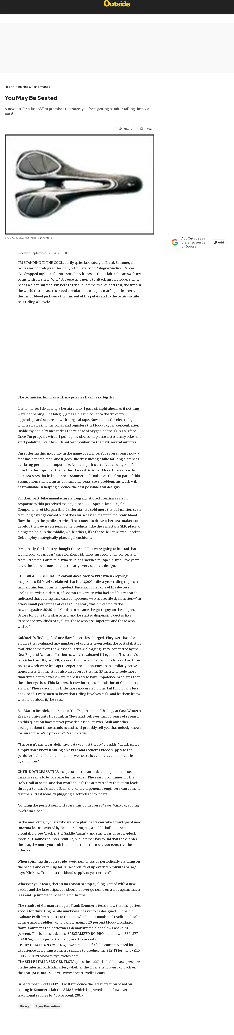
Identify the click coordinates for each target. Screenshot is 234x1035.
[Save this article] (145, 129)
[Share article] (125, 129)
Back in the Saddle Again (65, 833)
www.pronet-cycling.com (83, 973)
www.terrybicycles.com (59, 956)
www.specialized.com (51, 939)
